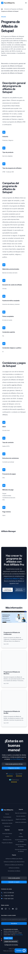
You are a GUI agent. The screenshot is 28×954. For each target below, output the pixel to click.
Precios (7, 814)
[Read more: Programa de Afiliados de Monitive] (14, 668)
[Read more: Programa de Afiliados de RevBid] (14, 708)
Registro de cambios (21, 819)
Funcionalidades (7, 817)
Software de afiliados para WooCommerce (14, 861)
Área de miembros (20, 816)
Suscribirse (14, 923)
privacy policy (19, 934)
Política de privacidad (14, 948)
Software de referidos (14, 867)
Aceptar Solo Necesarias (11, 941)
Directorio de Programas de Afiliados (13, 9)
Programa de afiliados (7, 842)
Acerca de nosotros (7, 833)
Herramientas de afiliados (14, 871)
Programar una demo (14, 768)
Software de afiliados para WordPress (14, 864)
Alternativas (7, 826)
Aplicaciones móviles (7, 823)
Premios (7, 836)
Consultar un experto (14, 882)
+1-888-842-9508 (8, 895)
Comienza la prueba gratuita (8, 589)
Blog (21, 833)
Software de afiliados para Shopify (14, 858)
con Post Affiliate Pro (16, 759)
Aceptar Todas (8, 938)
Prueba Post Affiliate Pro (12, 578)
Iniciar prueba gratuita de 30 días (14, 764)
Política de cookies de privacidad (11, 950)
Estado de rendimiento (20, 822)
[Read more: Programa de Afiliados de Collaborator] (14, 629)
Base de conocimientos (21, 813)
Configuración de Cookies (11, 944)
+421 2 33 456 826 (8, 892)
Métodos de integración (7, 820)
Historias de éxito (7, 839)
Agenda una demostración (20, 589)
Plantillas (21, 836)
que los (14, 385)
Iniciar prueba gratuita (14, 878)
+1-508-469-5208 (8, 898)
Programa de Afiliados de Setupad (9, 11)
